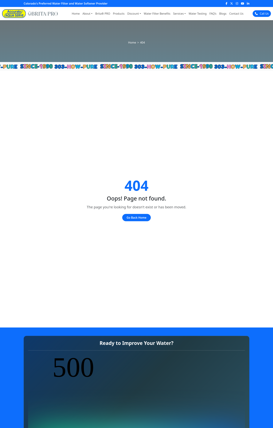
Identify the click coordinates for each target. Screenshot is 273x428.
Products (119, 14)
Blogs (223, 14)
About (86, 14)
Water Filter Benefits (157, 14)
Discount (133, 14)
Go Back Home (136, 217)
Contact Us (236, 14)
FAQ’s (212, 14)
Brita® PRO (102, 14)
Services (178, 14)
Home (76, 14)
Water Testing (197, 14)
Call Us (262, 14)
